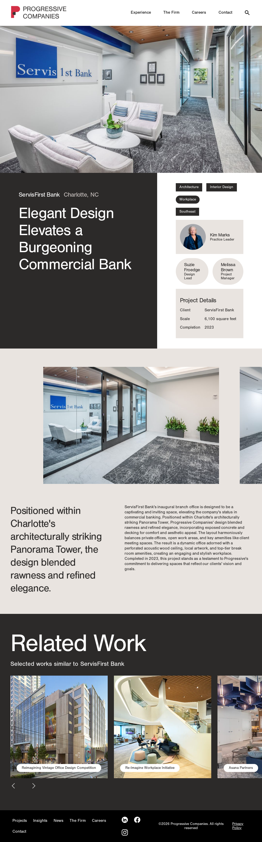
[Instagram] (125, 832)
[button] (65, 425)
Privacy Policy (237, 826)
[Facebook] (137, 820)
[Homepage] (39, 13)
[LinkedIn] (125, 820)
